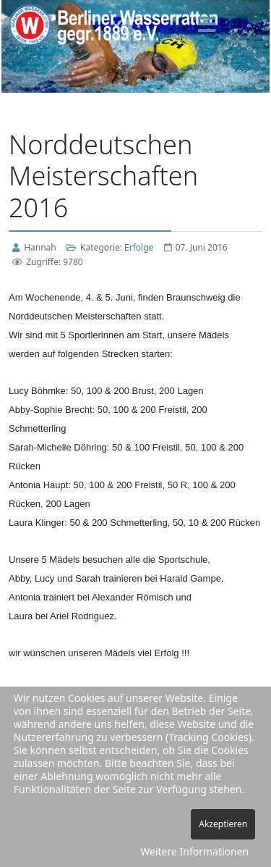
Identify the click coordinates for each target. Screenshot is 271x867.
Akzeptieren (223, 824)
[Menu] (207, 25)
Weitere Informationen (194, 851)
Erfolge (138, 247)
